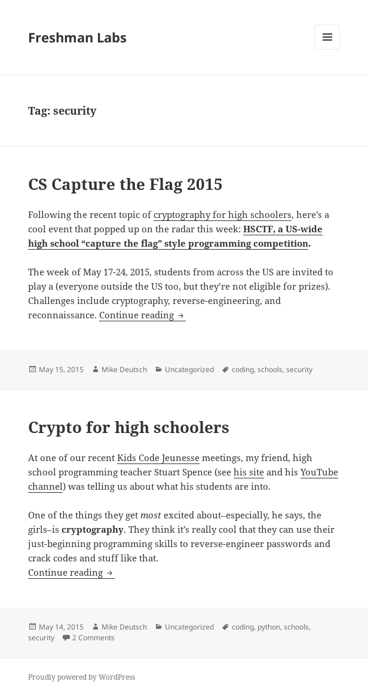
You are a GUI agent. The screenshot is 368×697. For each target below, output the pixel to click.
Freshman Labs (77, 37)
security (299, 369)
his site (249, 472)
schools (270, 369)
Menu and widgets (327, 49)
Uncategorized (189, 369)
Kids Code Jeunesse (158, 457)
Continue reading (142, 315)
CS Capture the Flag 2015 (125, 184)
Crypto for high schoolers (128, 427)
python (268, 627)
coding (243, 369)
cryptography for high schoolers (223, 214)
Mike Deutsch (124, 369)
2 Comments (93, 637)
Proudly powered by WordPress (81, 677)
